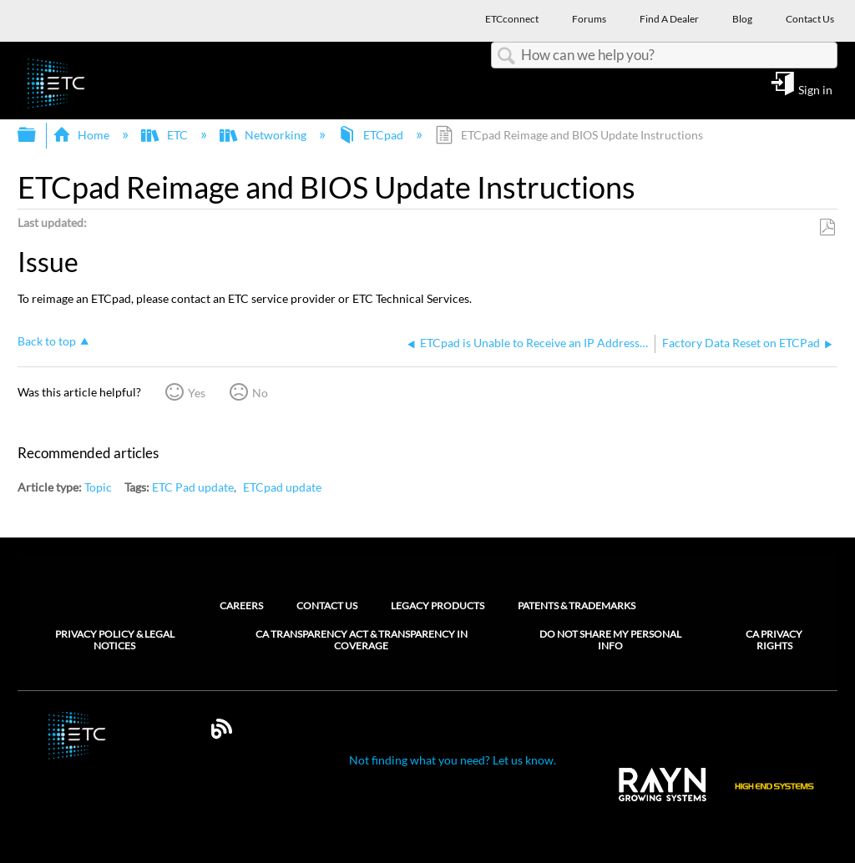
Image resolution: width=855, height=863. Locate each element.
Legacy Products (437, 605)
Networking (264, 135)
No (260, 393)
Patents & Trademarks (576, 605)
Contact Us (326, 605)
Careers (241, 605)
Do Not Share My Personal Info (610, 640)
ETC (165, 135)
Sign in (815, 89)
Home (82, 135)
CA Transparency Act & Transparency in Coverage (361, 640)
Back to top (47, 341)
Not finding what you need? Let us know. (452, 760)
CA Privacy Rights (774, 640)
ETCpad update (282, 487)
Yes (196, 393)
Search (506, 56)
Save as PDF (827, 227)
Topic (98, 487)
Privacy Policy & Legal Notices (115, 640)
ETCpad (372, 135)
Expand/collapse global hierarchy (37, 135)
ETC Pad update (193, 487)
